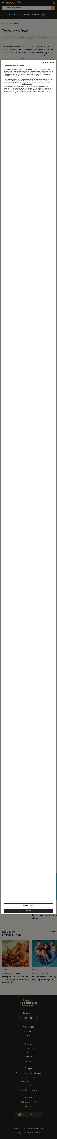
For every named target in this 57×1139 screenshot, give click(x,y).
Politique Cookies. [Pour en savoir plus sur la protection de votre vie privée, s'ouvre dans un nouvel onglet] (27, 84)
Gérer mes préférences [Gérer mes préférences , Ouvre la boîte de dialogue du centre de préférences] (28, 905)
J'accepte (28, 910)
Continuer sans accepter (47, 62)
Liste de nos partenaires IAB (11, 95)
